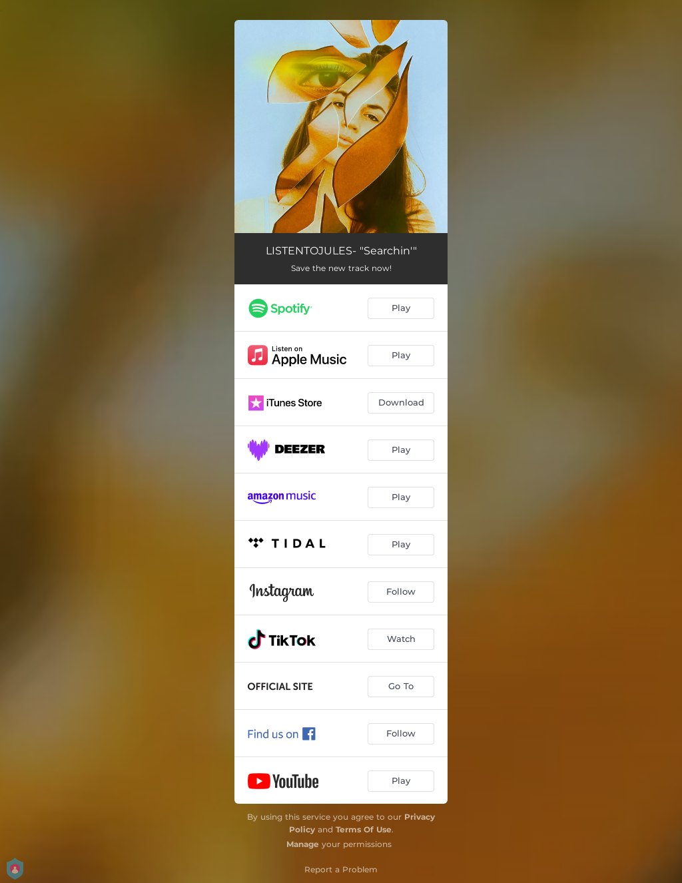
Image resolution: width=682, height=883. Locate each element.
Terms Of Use (364, 829)
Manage (302, 844)
